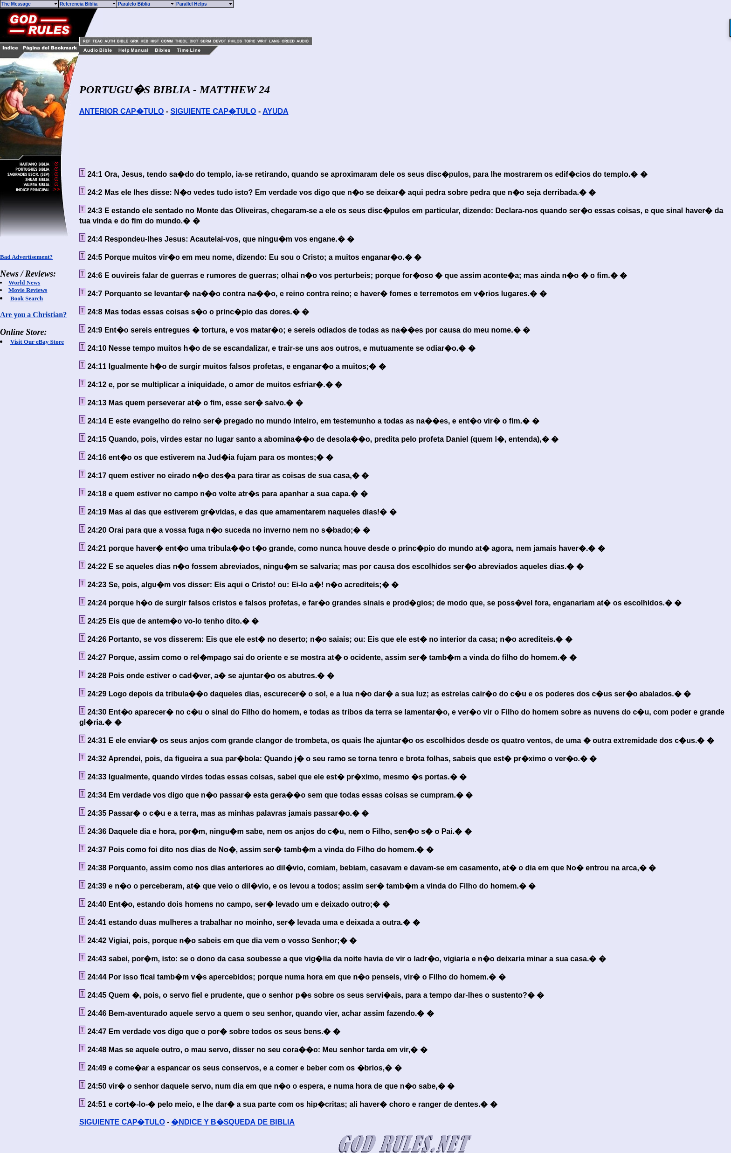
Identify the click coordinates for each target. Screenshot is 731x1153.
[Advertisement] (212, 22)
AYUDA (275, 111)
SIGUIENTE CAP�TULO (213, 111)
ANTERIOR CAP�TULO (121, 111)
